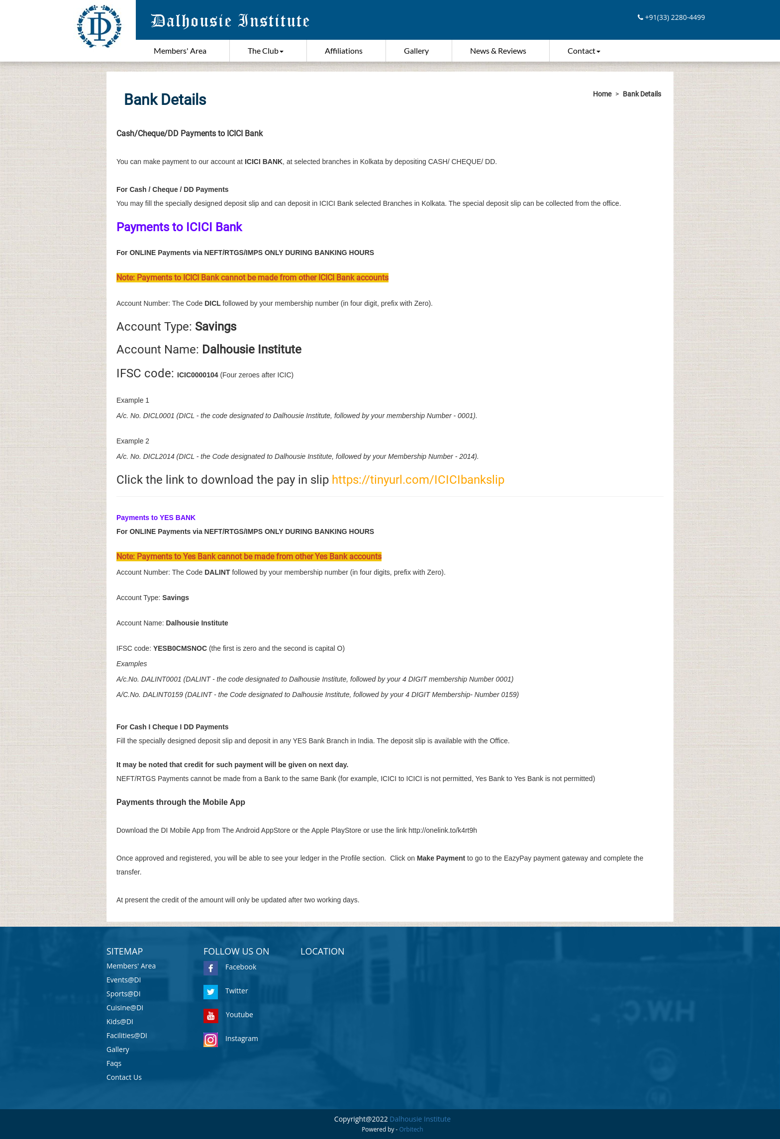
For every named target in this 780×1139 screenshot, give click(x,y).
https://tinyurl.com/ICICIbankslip (418, 480)
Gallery (416, 50)
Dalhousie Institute (420, 1119)
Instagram (230, 1038)
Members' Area (180, 50)
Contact (584, 50)
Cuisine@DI (124, 1007)
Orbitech (411, 1129)
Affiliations (344, 50)
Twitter (225, 990)
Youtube (228, 1014)
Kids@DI (119, 1021)
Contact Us (124, 1077)
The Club (266, 50)
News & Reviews (498, 50)
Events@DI (123, 979)
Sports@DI (123, 993)
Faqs (113, 1063)
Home (602, 94)
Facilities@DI (126, 1035)
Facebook (229, 966)
